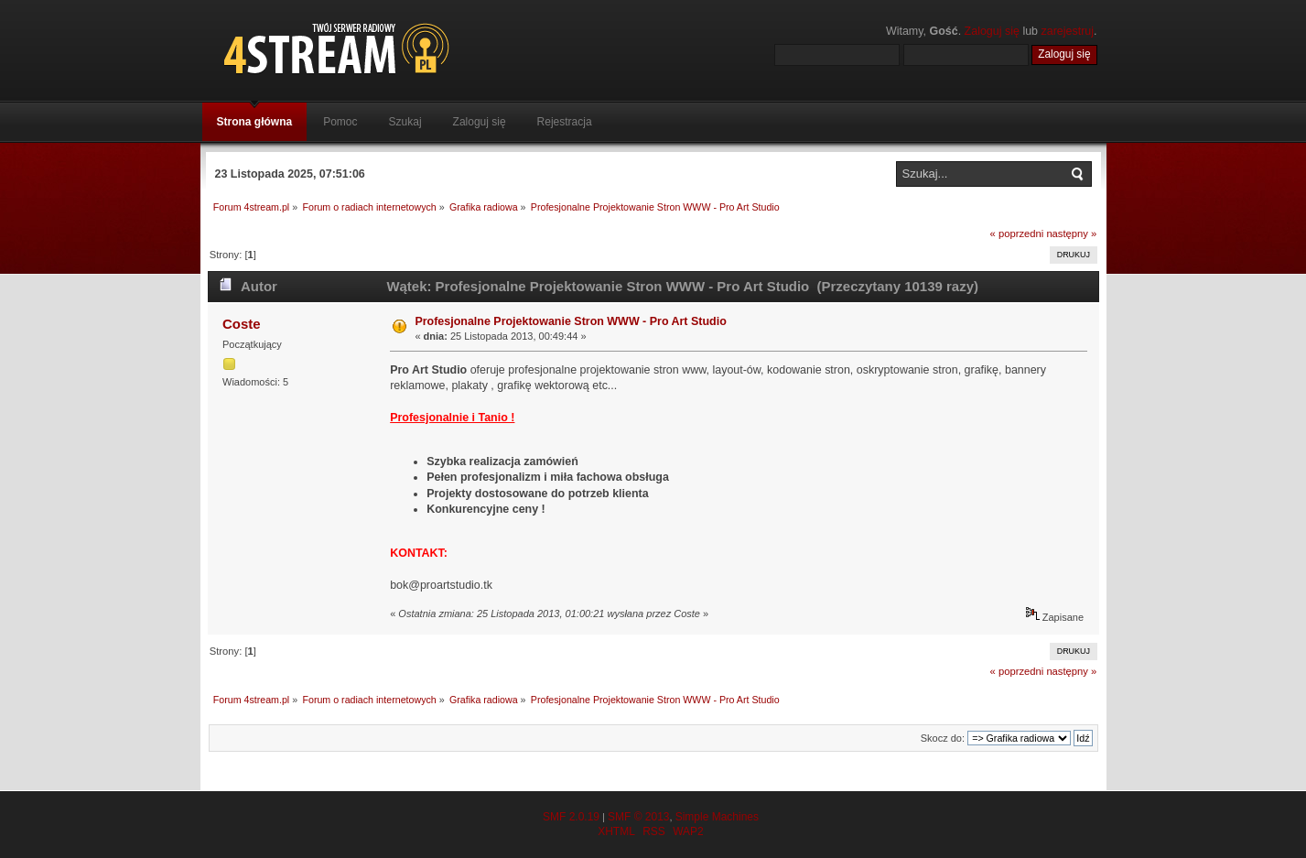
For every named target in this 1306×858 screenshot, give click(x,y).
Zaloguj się (992, 31)
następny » (1071, 233)
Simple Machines (717, 816)
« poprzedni (1017, 233)
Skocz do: (943, 738)
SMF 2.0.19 (571, 816)
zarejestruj (1068, 31)
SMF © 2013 (639, 816)
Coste (241, 323)
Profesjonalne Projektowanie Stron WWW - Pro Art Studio (570, 321)
